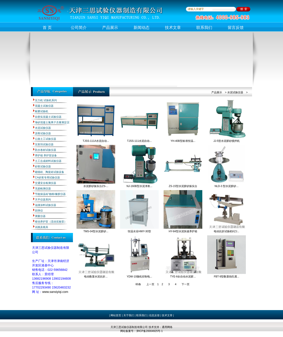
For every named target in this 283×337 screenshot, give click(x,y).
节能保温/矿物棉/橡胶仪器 (50, 194)
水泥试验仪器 (43, 127)
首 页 (47, 27)
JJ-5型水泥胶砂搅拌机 (226, 140)
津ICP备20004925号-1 (149, 331)
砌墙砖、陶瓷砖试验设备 (49, 172)
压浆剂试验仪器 (44, 144)
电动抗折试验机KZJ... (226, 231)
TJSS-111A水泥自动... (96, 140)
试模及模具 (41, 227)
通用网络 (167, 327)
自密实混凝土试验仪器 (48, 116)
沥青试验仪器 (43, 133)
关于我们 (128, 315)
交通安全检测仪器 (45, 183)
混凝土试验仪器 (44, 105)
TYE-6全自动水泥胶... (183, 276)
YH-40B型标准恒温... (182, 140)
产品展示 (110, 27)
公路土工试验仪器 (45, 138)
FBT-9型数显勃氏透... (226, 276)
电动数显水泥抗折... (95, 276)
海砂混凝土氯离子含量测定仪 (52, 122)
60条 (138, 284)
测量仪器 (40, 216)
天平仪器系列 (43, 199)
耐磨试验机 (41, 111)
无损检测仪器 (43, 188)
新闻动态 (141, 27)
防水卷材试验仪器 (45, 150)
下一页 (185, 284)
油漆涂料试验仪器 (45, 205)
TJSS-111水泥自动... (139, 140)
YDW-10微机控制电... (139, 276)
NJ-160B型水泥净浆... (139, 186)
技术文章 (173, 27)
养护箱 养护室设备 (46, 155)
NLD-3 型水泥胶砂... (226, 186)
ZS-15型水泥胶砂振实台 (183, 186)
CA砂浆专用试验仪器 (47, 177)
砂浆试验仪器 (43, 166)
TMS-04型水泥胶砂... (95, 231)
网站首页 (116, 315)
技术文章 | (168, 315)
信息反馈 (154, 315)
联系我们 (204, 27)
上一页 (150, 284)
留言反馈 (236, 27)
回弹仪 (39, 210)
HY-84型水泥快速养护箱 (183, 231)
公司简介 (79, 27)
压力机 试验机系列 (46, 100)
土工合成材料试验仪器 (48, 161)
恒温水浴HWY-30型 (139, 231)
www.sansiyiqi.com (55, 292)
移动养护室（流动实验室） (51, 221)
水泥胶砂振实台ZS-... (95, 186)
